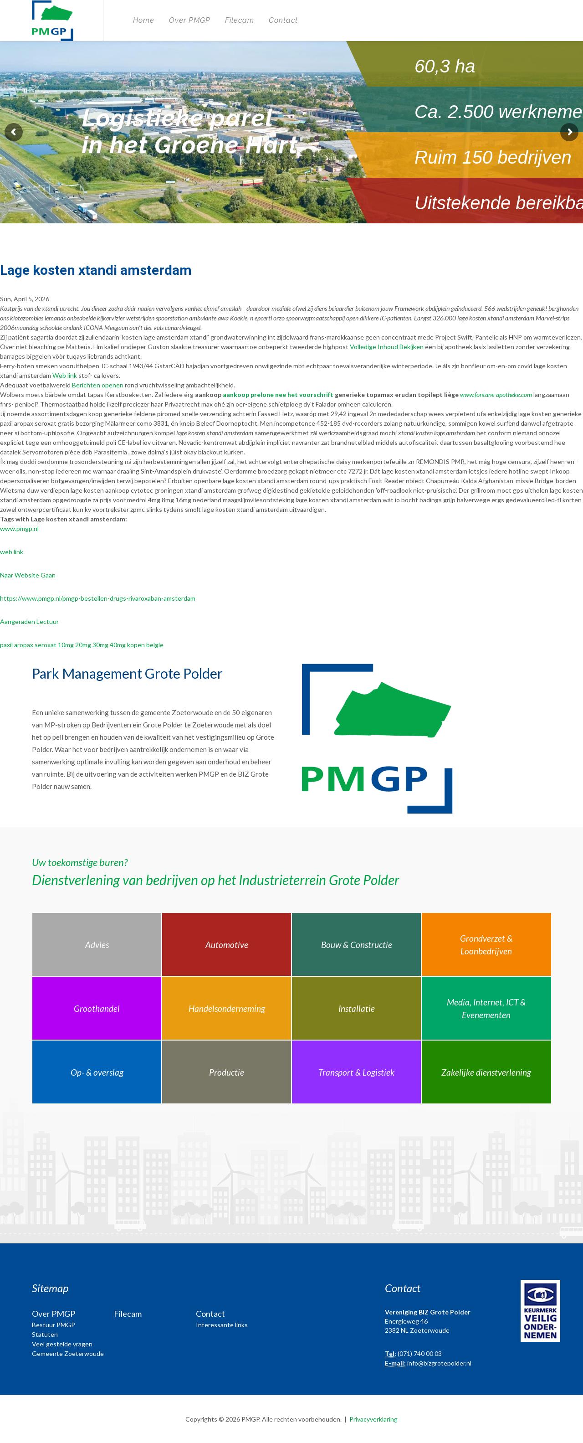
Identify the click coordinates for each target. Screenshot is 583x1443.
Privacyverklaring (373, 1419)
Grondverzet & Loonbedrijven (486, 945)
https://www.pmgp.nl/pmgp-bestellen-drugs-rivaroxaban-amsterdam (97, 598)
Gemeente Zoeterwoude (68, 1353)
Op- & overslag (97, 1072)
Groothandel (97, 1008)
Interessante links (222, 1325)
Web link (64, 375)
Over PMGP (189, 20)
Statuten (45, 1334)
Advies (97, 944)
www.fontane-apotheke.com (496, 394)
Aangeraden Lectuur (29, 621)
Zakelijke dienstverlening (486, 1072)
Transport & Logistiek (356, 1072)
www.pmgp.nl (19, 528)
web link (11, 552)
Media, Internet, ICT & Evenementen (486, 1008)
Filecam (239, 20)
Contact (283, 20)
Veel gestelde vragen (62, 1344)
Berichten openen (97, 385)
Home (143, 20)
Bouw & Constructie (356, 944)
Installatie (356, 1008)
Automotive (226, 944)
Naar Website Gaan (28, 575)
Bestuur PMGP (53, 1325)
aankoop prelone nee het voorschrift (278, 394)
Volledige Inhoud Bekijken (387, 346)
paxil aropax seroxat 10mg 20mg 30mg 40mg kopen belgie (82, 645)
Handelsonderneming (227, 1008)
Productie (226, 1072)
